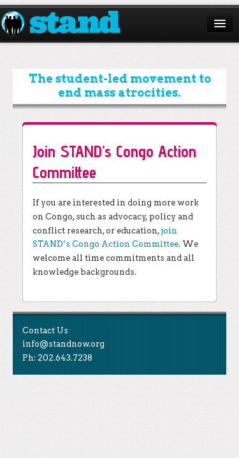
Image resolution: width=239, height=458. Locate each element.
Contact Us (45, 330)
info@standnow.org (63, 344)
